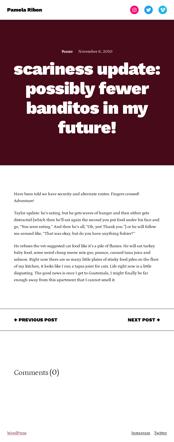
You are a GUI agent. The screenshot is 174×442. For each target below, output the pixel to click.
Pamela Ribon (24, 10)
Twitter (160, 433)
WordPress (16, 433)
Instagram (140, 433)
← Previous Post (36, 320)
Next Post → (144, 320)
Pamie (67, 51)
